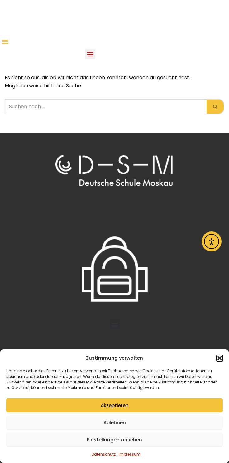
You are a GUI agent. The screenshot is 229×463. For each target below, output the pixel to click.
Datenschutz (104, 454)
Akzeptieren (115, 405)
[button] (220, 358)
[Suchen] (106, 106)
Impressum (130, 454)
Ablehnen (114, 422)
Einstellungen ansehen (114, 439)
